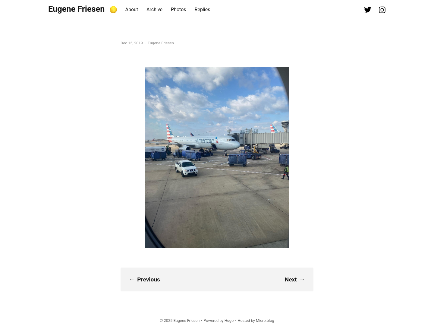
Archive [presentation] (154, 9)
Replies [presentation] (202, 9)
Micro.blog (265, 320)
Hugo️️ (229, 320)
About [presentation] (131, 9)
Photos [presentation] (178, 9)
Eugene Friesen (76, 9)
